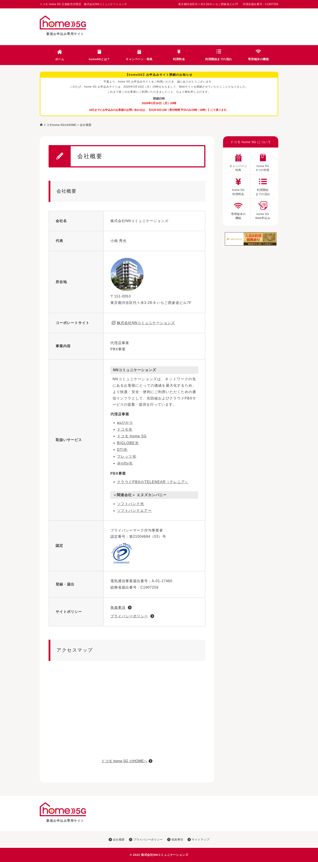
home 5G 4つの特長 (262, 161)
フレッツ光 (126, 456)
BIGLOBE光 (128, 443)
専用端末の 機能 (238, 209)
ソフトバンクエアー (134, 511)
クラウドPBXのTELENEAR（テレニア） (153, 482)
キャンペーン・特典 (139, 59)
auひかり (125, 422)
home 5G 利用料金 (238, 185)
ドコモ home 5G (132, 436)
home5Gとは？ (99, 59)
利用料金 (179, 59)
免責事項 (117, 607)
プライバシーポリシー (129, 616)
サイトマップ (198, 839)
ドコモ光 (124, 429)
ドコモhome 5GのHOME (59, 125)
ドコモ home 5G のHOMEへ (124, 761)
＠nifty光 (125, 463)
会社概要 (117, 839)
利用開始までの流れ (218, 59)
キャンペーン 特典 (238, 161)
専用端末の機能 (258, 59)
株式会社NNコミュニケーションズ (146, 323)
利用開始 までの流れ (263, 185)
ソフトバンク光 (130, 504)
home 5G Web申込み (262, 209)
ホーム (59, 59)
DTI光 (122, 449)
